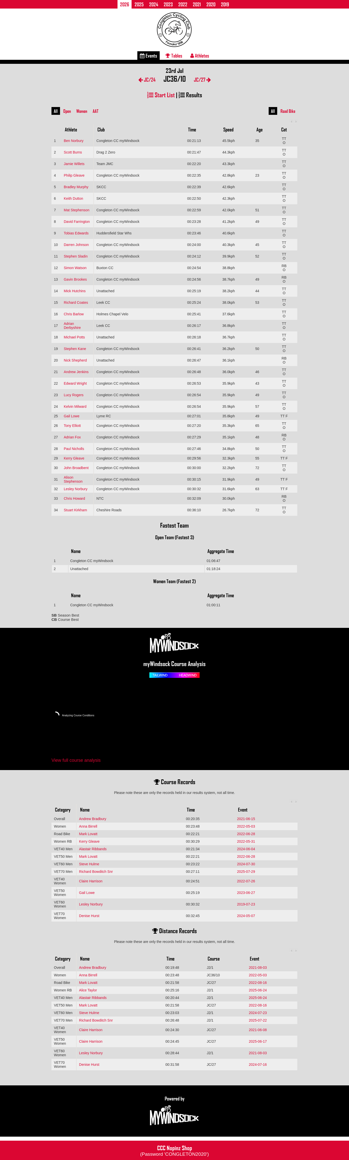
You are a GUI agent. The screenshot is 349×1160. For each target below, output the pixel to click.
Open (67, 111)
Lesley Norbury (75, 489)
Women (81, 111)
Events (148, 56)
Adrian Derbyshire (72, 326)
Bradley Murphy (76, 187)
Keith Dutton (73, 198)
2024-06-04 (246, 849)
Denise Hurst (89, 916)
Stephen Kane (75, 349)
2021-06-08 (258, 1030)
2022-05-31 (246, 841)
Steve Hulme (89, 864)
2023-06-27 (246, 893)
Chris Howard (74, 498)
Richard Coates (76, 302)
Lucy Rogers (74, 395)
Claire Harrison (90, 881)
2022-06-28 (246, 834)
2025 (139, 4)
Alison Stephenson (73, 479)
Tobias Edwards (76, 233)
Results (190, 94)
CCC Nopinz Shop (174, 1150)
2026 (124, 4)
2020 (210, 4)
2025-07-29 (246, 872)
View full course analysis (76, 760)
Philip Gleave (74, 175)
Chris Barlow (74, 314)
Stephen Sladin (76, 256)
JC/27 (202, 79)
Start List (161, 94)
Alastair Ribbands (93, 849)
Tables (173, 56)
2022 (182, 4)
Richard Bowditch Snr (96, 872)
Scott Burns (73, 152)
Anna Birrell (88, 826)
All (56, 111)
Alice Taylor (88, 990)
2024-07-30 (246, 864)
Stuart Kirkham (75, 510)
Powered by (174, 1111)
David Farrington (77, 222)
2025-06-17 (258, 1041)
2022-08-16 (258, 983)
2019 (225, 4)
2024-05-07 (246, 916)
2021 (197, 4)
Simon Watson (75, 268)
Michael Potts (74, 337)
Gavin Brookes (75, 279)
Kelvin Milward (75, 407)
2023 (168, 4)
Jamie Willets (74, 164)
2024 (153, 4)
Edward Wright (75, 383)
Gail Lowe (71, 416)
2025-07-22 (258, 1020)
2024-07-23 (258, 1013)
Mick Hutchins (75, 291)
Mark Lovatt (88, 834)
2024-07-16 (258, 1065)
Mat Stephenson (76, 210)
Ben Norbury (74, 141)
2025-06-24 (258, 990)
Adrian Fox (72, 437)
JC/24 (147, 79)
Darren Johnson (76, 245)
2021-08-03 (258, 968)
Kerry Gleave (74, 458)
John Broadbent (76, 468)
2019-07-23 (246, 904)
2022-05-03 (246, 826)
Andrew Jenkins (76, 372)
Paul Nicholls (74, 449)
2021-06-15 (246, 819)
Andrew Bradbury (92, 819)
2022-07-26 (246, 881)
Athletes (199, 56)
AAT (95, 111)
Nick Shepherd (75, 360)
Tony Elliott (72, 426)
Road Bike (287, 111)
